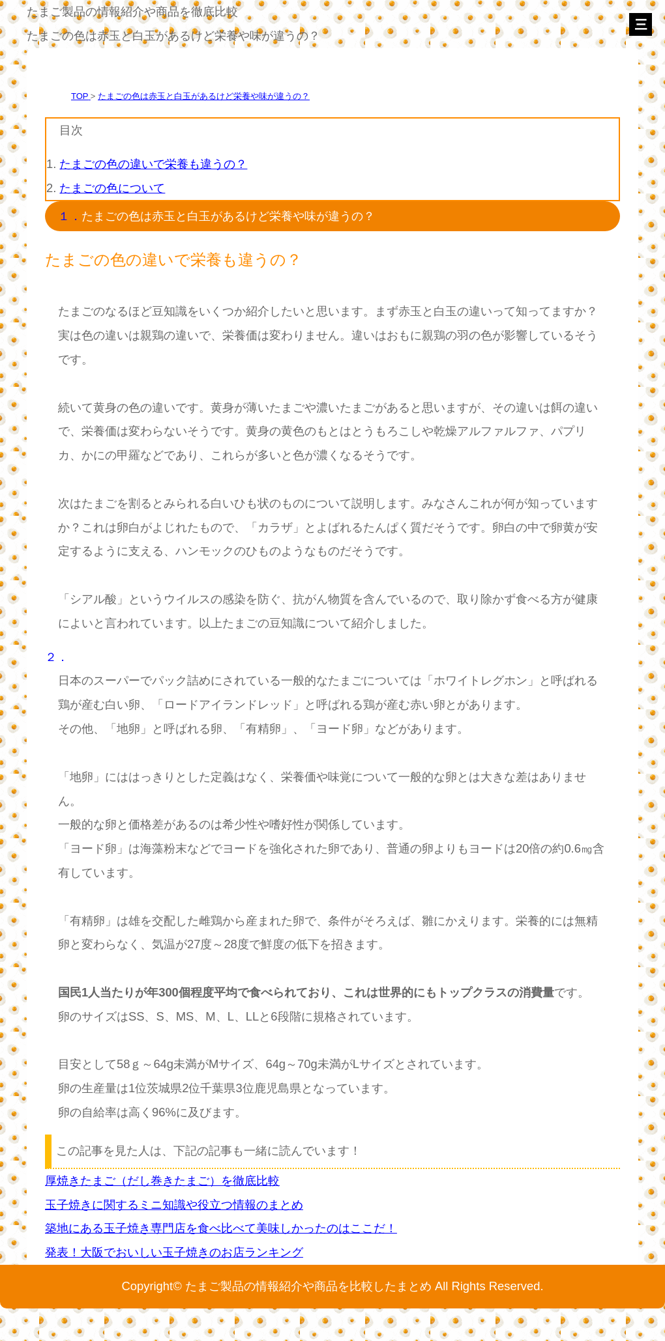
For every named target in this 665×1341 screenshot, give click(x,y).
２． (56, 657)
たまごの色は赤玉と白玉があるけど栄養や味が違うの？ (204, 96)
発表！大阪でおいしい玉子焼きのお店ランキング (174, 1252)
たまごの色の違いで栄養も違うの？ (153, 164)
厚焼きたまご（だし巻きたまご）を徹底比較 (162, 1180)
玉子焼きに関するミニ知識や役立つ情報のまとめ (174, 1204)
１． (69, 216)
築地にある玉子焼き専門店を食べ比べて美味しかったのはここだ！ (221, 1228)
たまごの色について (112, 188)
